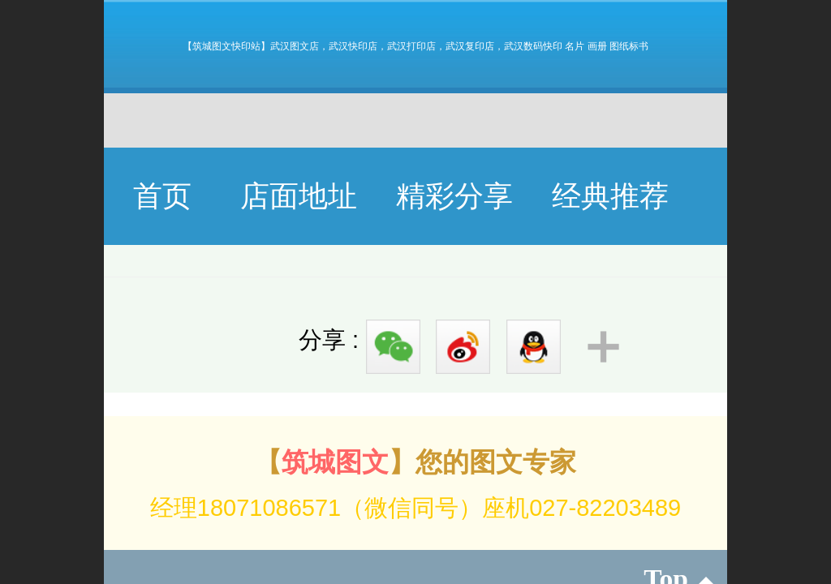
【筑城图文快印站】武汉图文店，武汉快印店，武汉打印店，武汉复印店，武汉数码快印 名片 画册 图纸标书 (415, 46)
